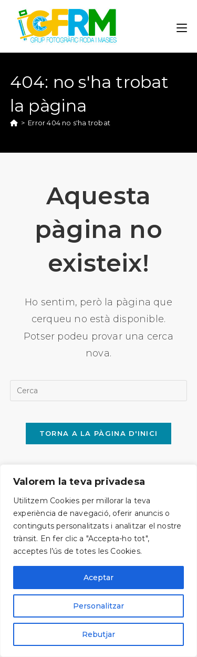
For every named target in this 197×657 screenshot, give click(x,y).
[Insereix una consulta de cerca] (99, 390)
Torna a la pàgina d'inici (98, 433)
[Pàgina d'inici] (14, 122)
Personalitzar (98, 606)
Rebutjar (98, 634)
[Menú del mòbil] (182, 26)
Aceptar (98, 577)
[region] (98, 560)
